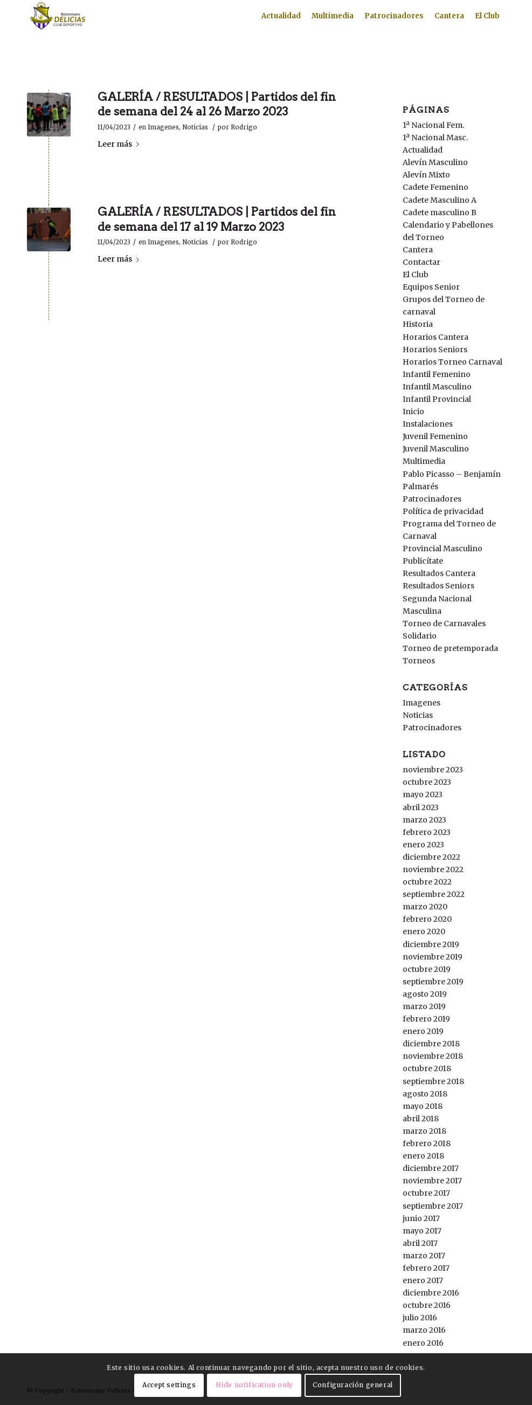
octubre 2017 (426, 1193)
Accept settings (169, 1385)
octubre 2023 (427, 782)
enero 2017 (423, 1280)
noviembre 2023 (433, 770)
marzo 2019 (424, 1006)
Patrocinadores (432, 499)
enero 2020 (424, 931)
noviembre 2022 (433, 869)
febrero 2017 (426, 1268)
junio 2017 (421, 1218)
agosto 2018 (425, 1094)
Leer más (120, 144)
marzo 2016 (424, 1330)
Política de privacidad (443, 511)
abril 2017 (420, 1243)
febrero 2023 (427, 832)
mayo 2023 (423, 794)
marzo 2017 (424, 1255)
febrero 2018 (427, 1143)
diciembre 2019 (431, 944)
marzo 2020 (425, 906)
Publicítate (423, 561)
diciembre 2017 (431, 1168)
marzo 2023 (424, 820)
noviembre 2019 (432, 957)
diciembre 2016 (431, 1293)
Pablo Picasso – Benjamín (452, 474)
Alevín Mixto (426, 175)
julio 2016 (420, 1317)
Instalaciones (428, 424)
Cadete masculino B (439, 212)
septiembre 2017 (433, 1206)
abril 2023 (421, 807)
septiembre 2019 (433, 981)
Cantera (418, 250)
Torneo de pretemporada (450, 648)
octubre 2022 (427, 882)
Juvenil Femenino (435, 436)
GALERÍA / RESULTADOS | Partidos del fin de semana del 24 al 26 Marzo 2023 (217, 104)
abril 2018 (421, 1118)
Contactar (421, 262)
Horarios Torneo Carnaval (452, 362)
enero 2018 (423, 1156)
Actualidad (423, 150)
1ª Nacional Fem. (433, 125)
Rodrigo (244, 127)
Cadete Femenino (435, 187)
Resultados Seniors (438, 586)
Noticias (195, 127)
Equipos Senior (431, 287)
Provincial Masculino (442, 548)
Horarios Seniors (435, 349)
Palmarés (420, 486)
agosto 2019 (425, 994)
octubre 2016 (427, 1305)
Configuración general (353, 1385)
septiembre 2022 (434, 894)
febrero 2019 (426, 1019)
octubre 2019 (427, 969)
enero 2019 (423, 1031)
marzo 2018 (424, 1131)
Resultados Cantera (439, 573)
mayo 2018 (423, 1106)
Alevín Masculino (435, 162)
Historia (418, 324)
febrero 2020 (427, 919)
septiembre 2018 (433, 1081)
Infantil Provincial (437, 399)
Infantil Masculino (437, 387)
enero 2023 (423, 844)
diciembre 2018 (431, 1043)
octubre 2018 (427, 1068)
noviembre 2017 (432, 1180)
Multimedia (424, 461)
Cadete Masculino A (439, 200)
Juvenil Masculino (436, 449)
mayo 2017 (422, 1231)
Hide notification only (254, 1385)
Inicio (413, 411)
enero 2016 (423, 1343)
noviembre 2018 (433, 1056)
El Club (416, 274)
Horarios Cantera (435, 337)
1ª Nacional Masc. (435, 137)
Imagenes (163, 127)
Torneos (419, 661)
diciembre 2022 (431, 857)
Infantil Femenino (437, 374)
